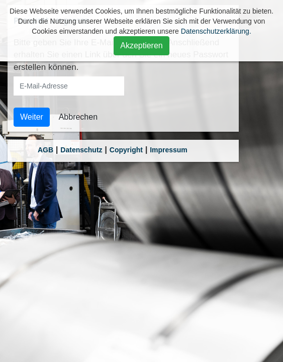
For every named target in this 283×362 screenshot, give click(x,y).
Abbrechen (78, 117)
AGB (45, 150)
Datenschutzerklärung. (216, 31)
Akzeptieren (141, 45)
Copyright (126, 150)
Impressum (168, 150)
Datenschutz (81, 150)
